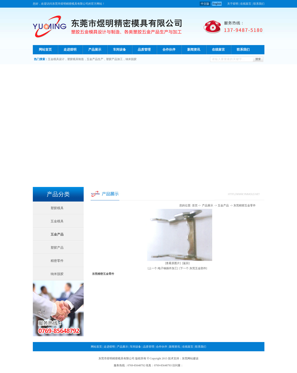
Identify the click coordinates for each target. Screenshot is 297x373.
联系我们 (258, 3)
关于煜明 (232, 3)
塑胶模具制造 (75, 59)
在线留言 (245, 3)
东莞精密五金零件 (244, 205)
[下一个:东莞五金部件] (193, 268)
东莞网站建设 (190, 358)
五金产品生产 (95, 59)
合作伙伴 (168, 49)
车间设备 (119, 49)
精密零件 (57, 261)
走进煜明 (70, 49)
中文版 (205, 3)
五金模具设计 (56, 59)
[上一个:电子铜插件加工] (163, 268)
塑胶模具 (57, 208)
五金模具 (57, 221)
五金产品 (57, 234)
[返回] (186, 263)
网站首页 (45, 49)
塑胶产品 (57, 247)
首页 (195, 205)
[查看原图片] (173, 263)
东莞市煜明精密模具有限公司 (116, 358)
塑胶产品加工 (114, 59)
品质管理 (144, 49)
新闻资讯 (193, 49)
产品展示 (94, 49)
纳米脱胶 (131, 59)
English (217, 3)
